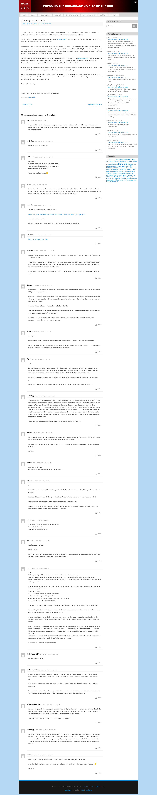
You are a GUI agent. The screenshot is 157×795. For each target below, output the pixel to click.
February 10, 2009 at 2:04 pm (42, 463)
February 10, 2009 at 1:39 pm (45, 396)
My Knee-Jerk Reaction (95, 104)
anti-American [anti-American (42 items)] (112, 160)
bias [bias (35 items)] (125, 168)
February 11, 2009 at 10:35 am (43, 755)
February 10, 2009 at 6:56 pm (49, 654)
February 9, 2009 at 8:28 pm (39, 120)
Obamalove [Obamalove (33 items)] (127, 171)
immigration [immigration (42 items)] (126, 169)
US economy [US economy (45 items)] (121, 180)
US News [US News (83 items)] (127, 180)
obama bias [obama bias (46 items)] (121, 171)
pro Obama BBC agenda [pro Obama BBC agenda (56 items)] (127, 177)
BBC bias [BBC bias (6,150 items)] (123, 163)
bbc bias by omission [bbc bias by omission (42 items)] (116, 166)
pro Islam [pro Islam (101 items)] (113, 175)
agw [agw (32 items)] (107, 160)
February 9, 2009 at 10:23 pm (43, 235)
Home (24, 15)
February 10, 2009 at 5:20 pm (39, 568)
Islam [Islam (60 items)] (130, 169)
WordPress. (88, 790)
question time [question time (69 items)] (110, 178)
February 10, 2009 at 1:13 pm (41, 359)
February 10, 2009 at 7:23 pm (47, 670)
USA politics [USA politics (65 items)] (114, 180)
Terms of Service (96, 787)
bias (40, 24)
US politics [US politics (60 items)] (133, 180)
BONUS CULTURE (27, 104)
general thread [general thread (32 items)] (119, 169)
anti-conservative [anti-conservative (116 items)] (121, 160)
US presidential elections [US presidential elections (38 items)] (112, 181)
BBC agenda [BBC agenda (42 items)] (115, 164)
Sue (24, 24)
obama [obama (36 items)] (116, 171)
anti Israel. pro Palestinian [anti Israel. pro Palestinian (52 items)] (113, 161)
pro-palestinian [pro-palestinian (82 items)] (123, 173)
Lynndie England (61, 39)
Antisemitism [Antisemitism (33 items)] (123, 161)
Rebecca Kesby (83, 58)
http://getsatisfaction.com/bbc (38, 239)
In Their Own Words (89, 15)
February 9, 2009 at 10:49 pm (42, 285)
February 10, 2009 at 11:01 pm (46, 730)
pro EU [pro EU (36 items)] (129, 173)
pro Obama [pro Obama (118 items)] (128, 175)
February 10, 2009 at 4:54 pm (40, 540)
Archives (103, 15)
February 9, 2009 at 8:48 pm (44, 141)
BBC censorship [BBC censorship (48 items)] (125, 166)
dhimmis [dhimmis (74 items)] (113, 169)
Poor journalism (46, 24)
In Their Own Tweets (72, 15)
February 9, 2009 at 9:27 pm (38, 184)
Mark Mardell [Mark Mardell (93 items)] (110, 171)
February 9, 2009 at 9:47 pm (43, 205)
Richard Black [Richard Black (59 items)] (130, 178)
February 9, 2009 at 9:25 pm (44, 157)
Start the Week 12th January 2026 (118, 39)
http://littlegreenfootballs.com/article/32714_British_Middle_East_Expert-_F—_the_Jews (56, 214)
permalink (32, 97)
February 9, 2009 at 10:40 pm (45, 251)
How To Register (45, 15)
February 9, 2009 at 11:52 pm (41, 331)
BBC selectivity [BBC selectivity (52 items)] (120, 168)
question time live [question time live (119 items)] (120, 178)
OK (134, 26)
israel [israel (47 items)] (134, 169)
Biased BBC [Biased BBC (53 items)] (129, 168)
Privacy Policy (85, 787)
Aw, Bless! (58, 15)
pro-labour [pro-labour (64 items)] (115, 173)
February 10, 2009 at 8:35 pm (50, 704)
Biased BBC (68, 790)
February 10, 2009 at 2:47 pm (40, 481)
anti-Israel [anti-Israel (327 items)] (131, 159)
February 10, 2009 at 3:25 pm (39, 520)
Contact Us (114, 15)
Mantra (82, 790)
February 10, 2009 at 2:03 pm (42, 433)
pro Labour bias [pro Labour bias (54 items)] (121, 175)
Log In (33, 15)
